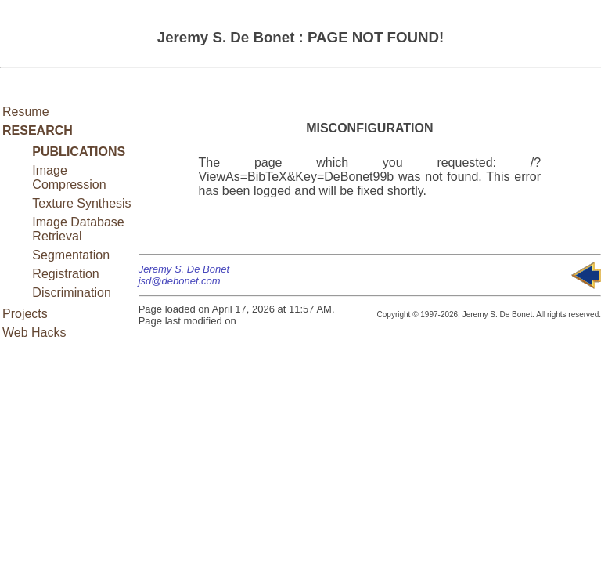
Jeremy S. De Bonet (184, 269)
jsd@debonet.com (180, 281)
